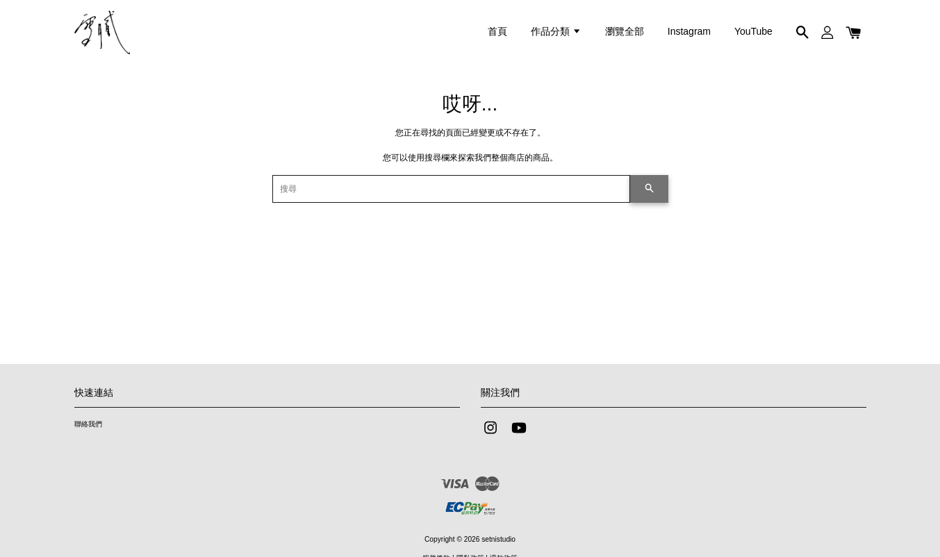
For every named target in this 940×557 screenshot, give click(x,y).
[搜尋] (451, 189)
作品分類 (556, 31)
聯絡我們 (88, 424)
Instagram (689, 31)
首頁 (497, 31)
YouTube (753, 31)
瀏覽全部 (624, 31)
